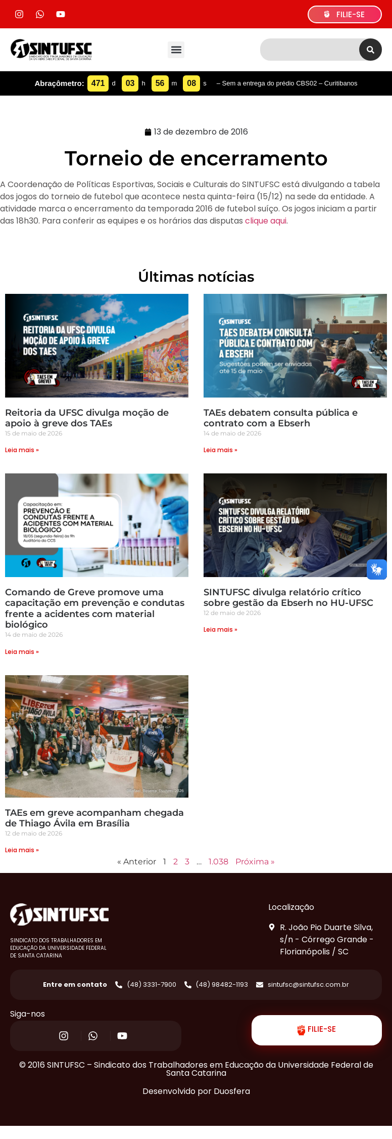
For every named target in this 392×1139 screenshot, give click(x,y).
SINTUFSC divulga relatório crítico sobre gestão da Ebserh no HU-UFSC (288, 598)
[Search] (370, 49)
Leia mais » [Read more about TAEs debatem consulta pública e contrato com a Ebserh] (220, 450)
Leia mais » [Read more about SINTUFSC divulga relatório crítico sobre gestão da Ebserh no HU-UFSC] (220, 629)
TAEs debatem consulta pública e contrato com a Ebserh (281, 418)
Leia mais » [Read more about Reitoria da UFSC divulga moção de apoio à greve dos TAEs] (22, 450)
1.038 (218, 861)
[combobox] (309, 49)
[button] (176, 49)
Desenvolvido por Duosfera (196, 1091)
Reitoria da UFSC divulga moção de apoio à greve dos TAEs (87, 418)
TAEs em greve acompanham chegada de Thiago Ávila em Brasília (94, 818)
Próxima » (255, 861)
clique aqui (265, 221)
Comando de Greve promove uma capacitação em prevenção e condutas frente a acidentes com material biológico (94, 609)
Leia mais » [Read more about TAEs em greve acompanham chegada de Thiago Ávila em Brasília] (22, 850)
